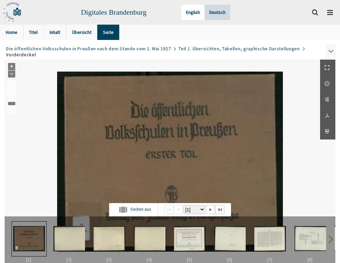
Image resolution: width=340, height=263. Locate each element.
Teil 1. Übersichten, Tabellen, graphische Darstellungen (239, 49)
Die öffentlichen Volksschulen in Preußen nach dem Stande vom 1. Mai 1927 (88, 49)
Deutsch (217, 12)
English (193, 12)
